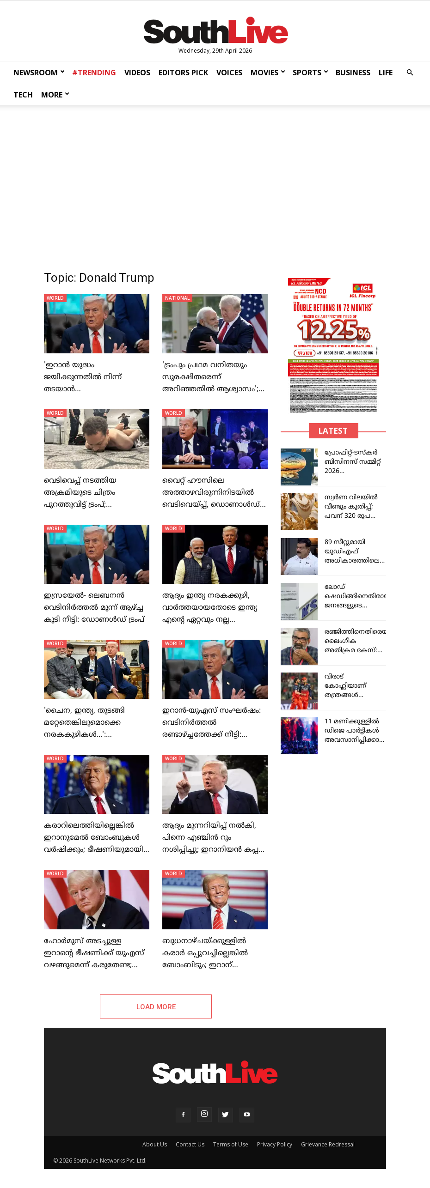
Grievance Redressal (328, 1144)
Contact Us (190, 1144)
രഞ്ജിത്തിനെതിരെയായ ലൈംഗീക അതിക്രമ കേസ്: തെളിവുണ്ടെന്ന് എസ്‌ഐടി (361, 650)
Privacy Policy (274, 1144)
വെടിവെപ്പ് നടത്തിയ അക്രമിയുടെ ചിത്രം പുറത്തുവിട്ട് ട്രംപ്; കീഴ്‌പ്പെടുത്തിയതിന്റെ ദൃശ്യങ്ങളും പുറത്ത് (82, 504)
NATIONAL (177, 298)
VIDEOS (137, 72)
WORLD (55, 298)
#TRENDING (94, 72)
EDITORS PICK (183, 72)
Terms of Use (230, 1144)
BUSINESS (353, 72)
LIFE (386, 72)
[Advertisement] (215, 181)
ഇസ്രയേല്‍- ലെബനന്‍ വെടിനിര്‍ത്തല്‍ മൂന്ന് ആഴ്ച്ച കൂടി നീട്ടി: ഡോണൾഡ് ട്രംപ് (94, 607)
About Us (154, 1144)
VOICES (229, 72)
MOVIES (268, 72)
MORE (55, 95)
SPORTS (310, 72)
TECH (23, 95)
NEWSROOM (39, 72)
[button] (410, 72)
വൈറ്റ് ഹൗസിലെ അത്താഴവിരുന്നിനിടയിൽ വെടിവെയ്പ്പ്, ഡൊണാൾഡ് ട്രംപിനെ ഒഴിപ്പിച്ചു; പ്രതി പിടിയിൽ (211, 504)
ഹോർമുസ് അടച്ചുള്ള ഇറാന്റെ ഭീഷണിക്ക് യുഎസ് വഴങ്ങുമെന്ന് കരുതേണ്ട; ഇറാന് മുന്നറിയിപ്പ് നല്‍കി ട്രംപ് (94, 965)
